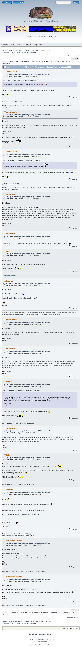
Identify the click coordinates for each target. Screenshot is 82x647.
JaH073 (47, 50)
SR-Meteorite (11, 112)
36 (10, 61)
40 (17, 61)
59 (53, 61)
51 (37, 61)
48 (32, 61)
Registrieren (18, 2)
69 (71, 61)
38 (14, 61)
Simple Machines (49, 639)
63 (60, 61)
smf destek (44, 641)
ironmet (9, 251)
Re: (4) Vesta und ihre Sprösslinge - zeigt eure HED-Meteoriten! (28, 74)
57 (49, 61)
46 (28, 61)
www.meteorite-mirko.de (9, 275)
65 (64, 61)
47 (30, 61)
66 (66, 61)
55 (46, 61)
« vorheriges (69, 56)
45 (27, 61)
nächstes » (76, 56)
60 (55, 61)
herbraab (10, 281)
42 (21, 61)
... (9, 61)
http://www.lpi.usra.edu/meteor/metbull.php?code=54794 (20, 514)
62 (58, 61)
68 (69, 61)
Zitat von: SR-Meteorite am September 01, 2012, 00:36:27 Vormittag (21, 160)
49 (34, 61)
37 (12, 61)
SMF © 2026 (40, 639)
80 (76, 61)
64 (62, 61)
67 (67, 61)
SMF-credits (33, 639)
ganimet (9, 489)
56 (47, 61)
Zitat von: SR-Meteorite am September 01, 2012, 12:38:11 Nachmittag (22, 390)
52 (39, 61)
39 (16, 61)
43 (23, 61)
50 (36, 61)
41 (19, 61)
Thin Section (11, 72)
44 (25, 61)
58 (51, 61)
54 (44, 61)
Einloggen (7, 2)
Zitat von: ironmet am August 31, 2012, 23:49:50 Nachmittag (19, 80)
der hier (13, 298)
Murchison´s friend (14, 541)
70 (73, 61)
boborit (9, 381)
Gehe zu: (63, 628)
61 (57, 61)
